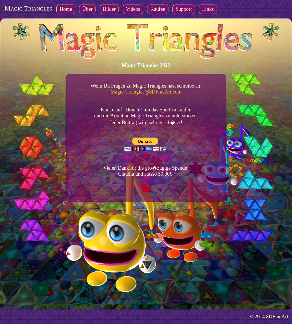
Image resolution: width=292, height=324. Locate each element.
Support (184, 9)
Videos (133, 9)
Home (65, 9)
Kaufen (157, 9)
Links (208, 9)
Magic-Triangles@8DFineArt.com (145, 92)
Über (87, 9)
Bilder (109, 9)
